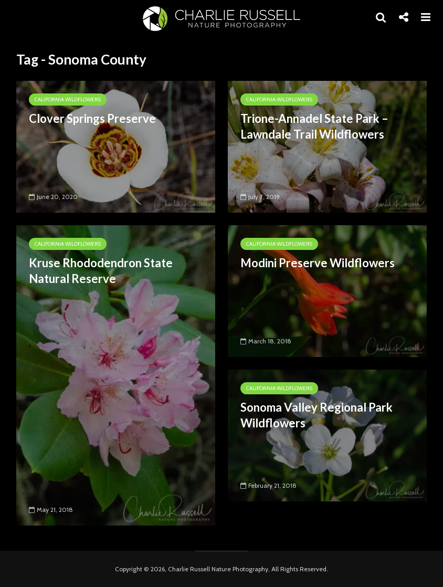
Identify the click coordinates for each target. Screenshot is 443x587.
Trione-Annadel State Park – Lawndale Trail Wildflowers (314, 126)
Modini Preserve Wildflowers (317, 263)
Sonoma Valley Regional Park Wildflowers (316, 415)
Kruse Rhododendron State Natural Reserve (101, 271)
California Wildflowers (68, 99)
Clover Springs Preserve (92, 118)
